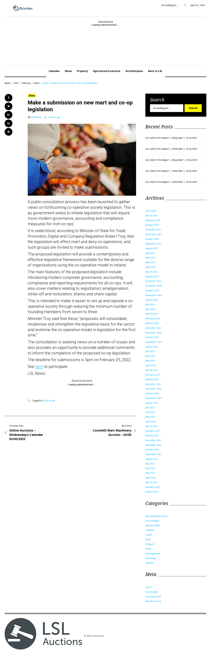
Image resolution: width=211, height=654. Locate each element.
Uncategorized (152, 553)
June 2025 (150, 257)
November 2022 (153, 388)
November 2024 (153, 285)
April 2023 (150, 365)
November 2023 (153, 332)
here (39, 366)
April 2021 (150, 477)
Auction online (152, 525)
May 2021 (150, 472)
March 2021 (151, 482)
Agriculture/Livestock (106, 71)
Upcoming (150, 558)
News (68, 71)
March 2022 (151, 426)
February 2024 (152, 318)
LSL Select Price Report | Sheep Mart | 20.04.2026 (171, 159)
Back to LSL (155, 71)
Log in (148, 587)
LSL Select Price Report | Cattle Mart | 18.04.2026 (171, 181)
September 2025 (153, 243)
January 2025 (152, 276)
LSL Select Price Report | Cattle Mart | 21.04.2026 (171, 148)
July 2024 (150, 304)
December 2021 (153, 440)
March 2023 (151, 370)
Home (8, 83)
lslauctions (36, 117)
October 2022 (152, 393)
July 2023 (150, 351)
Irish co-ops (49, 400)
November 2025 (153, 234)
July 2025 (150, 253)
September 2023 (153, 341)
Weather (149, 562)
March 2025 (151, 271)
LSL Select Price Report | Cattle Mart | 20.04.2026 (171, 170)
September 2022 (153, 398)
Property (82, 71)
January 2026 (152, 224)
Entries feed (151, 591)
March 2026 (151, 215)
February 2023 (152, 374)
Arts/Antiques (134, 71)
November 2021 (153, 444)
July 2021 (150, 463)
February (26, 83)
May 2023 (150, 360)
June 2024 (150, 309)
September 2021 (153, 454)
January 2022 (152, 435)
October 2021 (152, 449)
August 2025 (151, 248)
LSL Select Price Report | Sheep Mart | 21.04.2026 (171, 137)
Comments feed (153, 596)
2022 (16, 83)
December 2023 (153, 327)
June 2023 (150, 355)
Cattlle (148, 534)
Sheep (148, 548)
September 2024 (153, 295)
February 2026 (152, 220)
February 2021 (152, 487)
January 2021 (152, 491)
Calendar (54, 71)
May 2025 (150, 262)
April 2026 (150, 210)
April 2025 (150, 266)
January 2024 (152, 323)
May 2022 (150, 416)
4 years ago (54, 117)
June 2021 (150, 468)
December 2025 (153, 229)
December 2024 (153, 281)
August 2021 (151, 459)
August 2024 (151, 299)
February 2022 (152, 430)
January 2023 (152, 379)
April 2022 (150, 421)
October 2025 (152, 238)
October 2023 (152, 337)
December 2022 (153, 384)
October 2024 (152, 290)
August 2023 (151, 346)
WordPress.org (153, 601)
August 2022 (151, 402)
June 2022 (150, 412)
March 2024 (151, 313)
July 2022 (150, 407)
